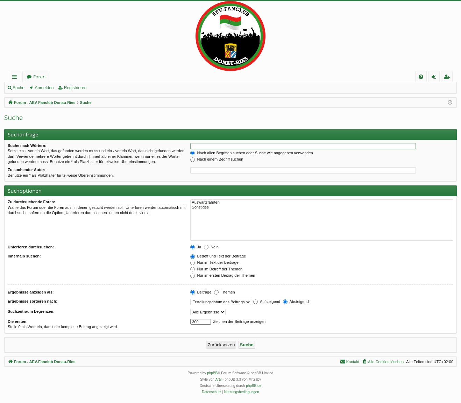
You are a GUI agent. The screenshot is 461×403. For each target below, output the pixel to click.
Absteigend (296, 301)
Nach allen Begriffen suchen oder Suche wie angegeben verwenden (251, 153)
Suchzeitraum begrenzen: (31, 311)
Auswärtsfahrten (322, 202)
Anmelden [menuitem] (435, 77)
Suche (18, 87)
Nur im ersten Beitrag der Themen (222, 275)
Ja (195, 247)
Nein (211, 247)
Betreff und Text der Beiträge (218, 256)
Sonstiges (322, 207)
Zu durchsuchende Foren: (31, 202)
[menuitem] (421, 76)
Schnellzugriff (16, 77)
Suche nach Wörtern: (27, 145)
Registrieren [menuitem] (448, 77)
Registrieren (75, 87)
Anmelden (44, 87)
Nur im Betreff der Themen (216, 269)
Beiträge (200, 292)
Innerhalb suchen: (24, 256)
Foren (39, 76)
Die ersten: (18, 321)
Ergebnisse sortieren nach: (32, 301)
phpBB (212, 373)
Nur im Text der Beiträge (214, 262)
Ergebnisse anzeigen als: (31, 292)
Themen (224, 292)
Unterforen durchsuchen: (31, 247)
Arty (218, 379)
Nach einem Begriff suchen (216, 159)
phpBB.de (253, 386)
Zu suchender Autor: (26, 170)
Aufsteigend (266, 301)
